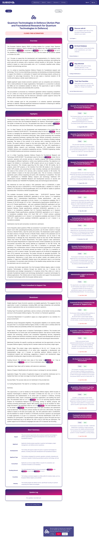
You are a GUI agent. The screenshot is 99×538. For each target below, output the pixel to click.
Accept (56, 534)
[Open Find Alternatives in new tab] (33, 33)
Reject (49, 534)
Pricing (63, 2)
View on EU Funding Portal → (33, 504)
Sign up (93, 2)
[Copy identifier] (33, 17)
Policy (43, 534)
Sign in (87, 2)
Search (44, 2)
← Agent (9, 11)
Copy (58, 11)
